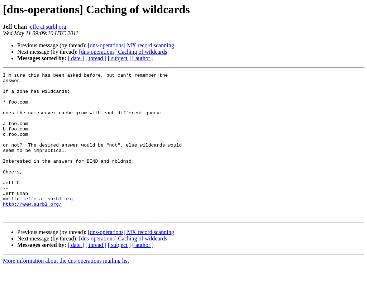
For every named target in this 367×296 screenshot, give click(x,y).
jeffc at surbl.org (47, 27)
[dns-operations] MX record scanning (131, 45)
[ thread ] (95, 58)
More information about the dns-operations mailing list (66, 290)
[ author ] (143, 58)
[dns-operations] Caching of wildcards (123, 52)
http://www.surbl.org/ (32, 231)
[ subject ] (119, 58)
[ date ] (76, 58)
